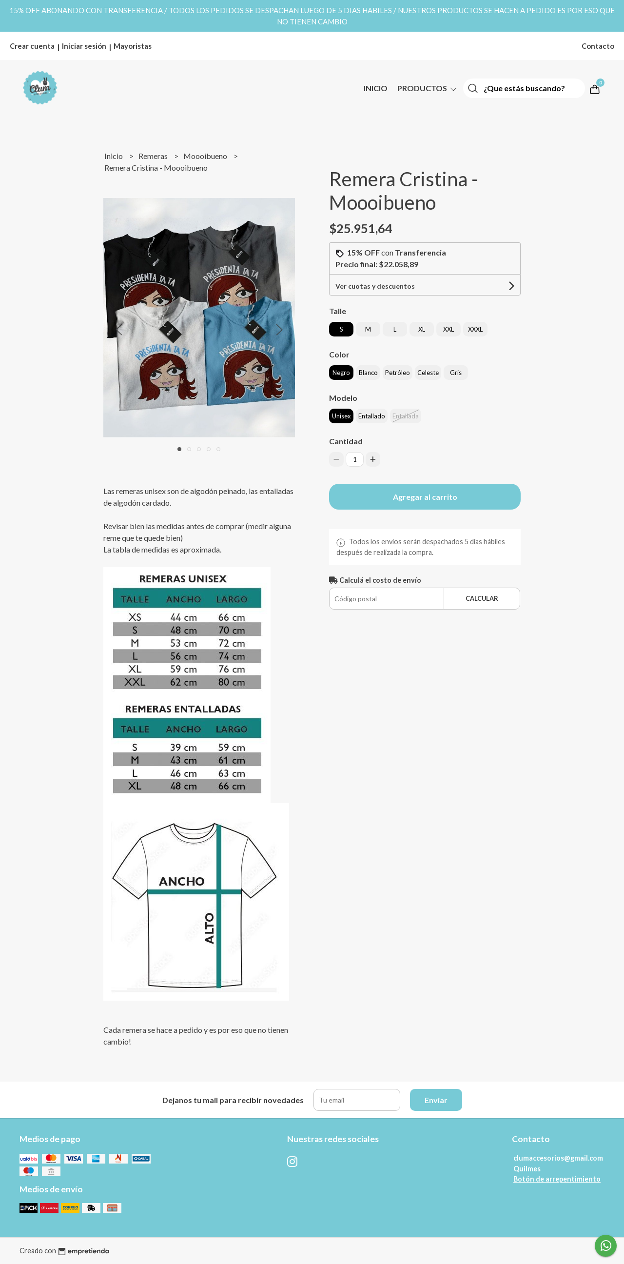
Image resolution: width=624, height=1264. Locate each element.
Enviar (436, 1100)
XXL (448, 329)
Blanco (368, 372)
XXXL (475, 329)
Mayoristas (133, 45)
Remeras (153, 155)
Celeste (428, 372)
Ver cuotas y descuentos (375, 286)
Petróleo (397, 372)
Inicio (376, 88)
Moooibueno (206, 155)
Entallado (371, 416)
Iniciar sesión (84, 45)
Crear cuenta (32, 45)
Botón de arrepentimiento (557, 1179)
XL (421, 329)
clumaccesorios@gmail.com (558, 1158)
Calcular (482, 598)
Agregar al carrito (425, 496)
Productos (427, 88)
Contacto (598, 45)
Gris (456, 372)
